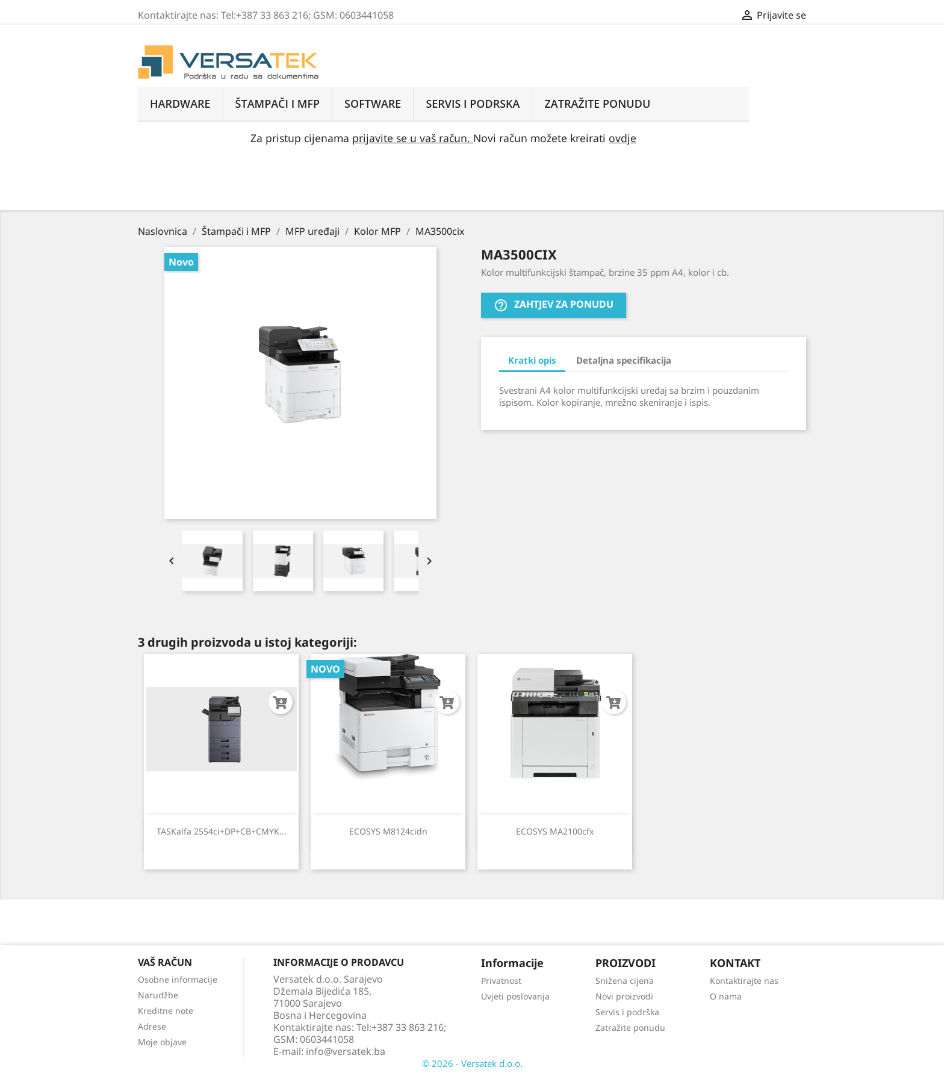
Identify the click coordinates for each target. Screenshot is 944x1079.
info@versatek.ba (345, 1051)
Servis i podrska (473, 103)
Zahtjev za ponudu (553, 305)
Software (372, 103)
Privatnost (501, 980)
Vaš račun (165, 962)
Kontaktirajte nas (744, 980)
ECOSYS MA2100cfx (555, 831)
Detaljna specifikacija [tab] (623, 360)
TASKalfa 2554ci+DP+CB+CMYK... (222, 831)
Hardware (180, 103)
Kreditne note (165, 1010)
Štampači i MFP (277, 103)
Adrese (152, 1026)
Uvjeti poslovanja (515, 996)
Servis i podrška (627, 1012)
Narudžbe (158, 995)
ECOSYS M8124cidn (388, 831)
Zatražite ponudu (630, 1027)
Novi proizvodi (624, 996)
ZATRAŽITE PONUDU (597, 103)
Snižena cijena (624, 980)
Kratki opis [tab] (532, 360)
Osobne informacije (177, 979)
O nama (726, 996)
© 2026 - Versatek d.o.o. (472, 1063)
